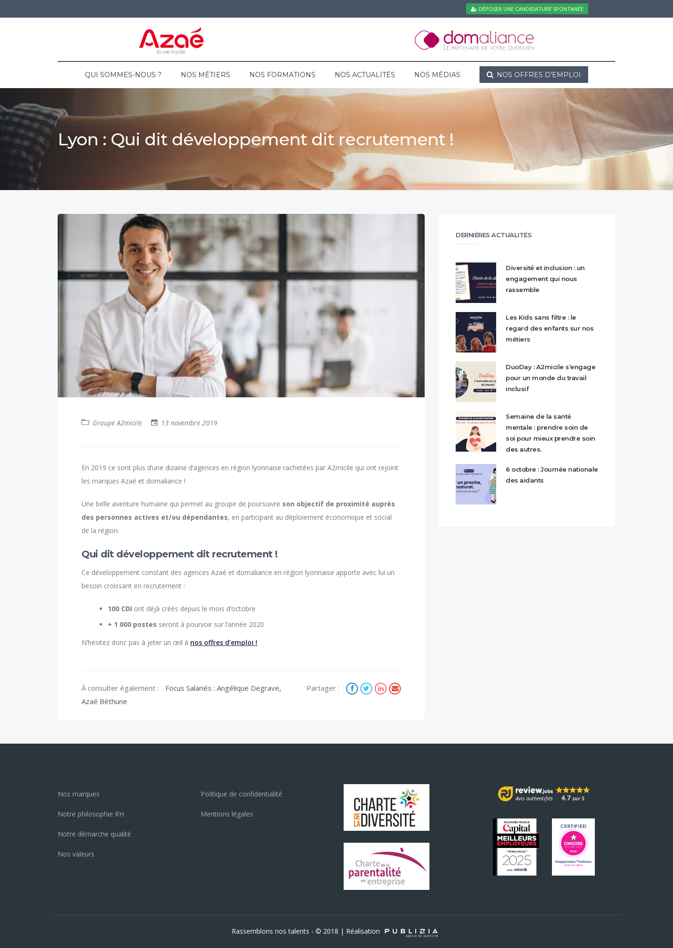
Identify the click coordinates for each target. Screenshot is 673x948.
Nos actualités (365, 75)
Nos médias (437, 75)
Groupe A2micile (117, 422)
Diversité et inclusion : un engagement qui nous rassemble (545, 278)
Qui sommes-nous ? (123, 75)
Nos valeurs (76, 853)
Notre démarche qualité (94, 833)
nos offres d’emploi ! (223, 642)
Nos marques (79, 793)
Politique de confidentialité (241, 793)
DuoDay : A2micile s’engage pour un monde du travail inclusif (550, 378)
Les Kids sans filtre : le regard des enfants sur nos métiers (549, 328)
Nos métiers (205, 75)
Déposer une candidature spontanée (527, 8)
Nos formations (282, 75)
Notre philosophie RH (91, 813)
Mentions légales (227, 813)
